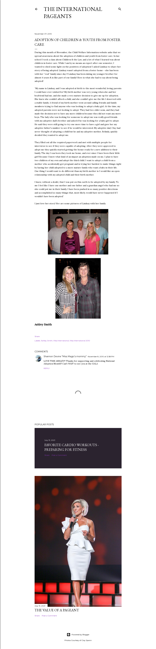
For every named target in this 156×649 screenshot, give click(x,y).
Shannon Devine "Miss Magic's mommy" (65, 356)
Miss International (61, 340)
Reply (47, 368)
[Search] (120, 8)
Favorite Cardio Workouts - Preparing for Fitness (71, 447)
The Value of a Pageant (57, 610)
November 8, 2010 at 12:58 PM (101, 356)
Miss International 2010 (80, 340)
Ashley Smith (47, 340)
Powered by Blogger (78, 634)
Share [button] (37, 336)
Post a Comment (59, 455)
